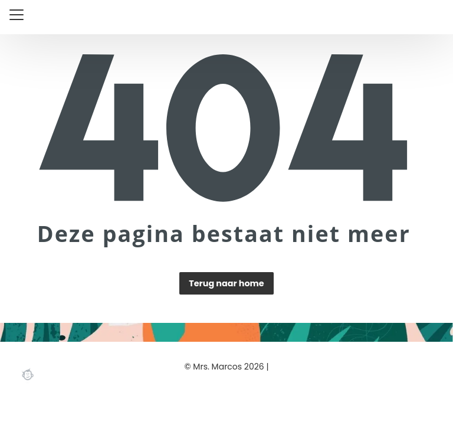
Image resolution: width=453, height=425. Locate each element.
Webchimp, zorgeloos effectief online (28, 374)
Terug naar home (226, 283)
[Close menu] (16, 14)
